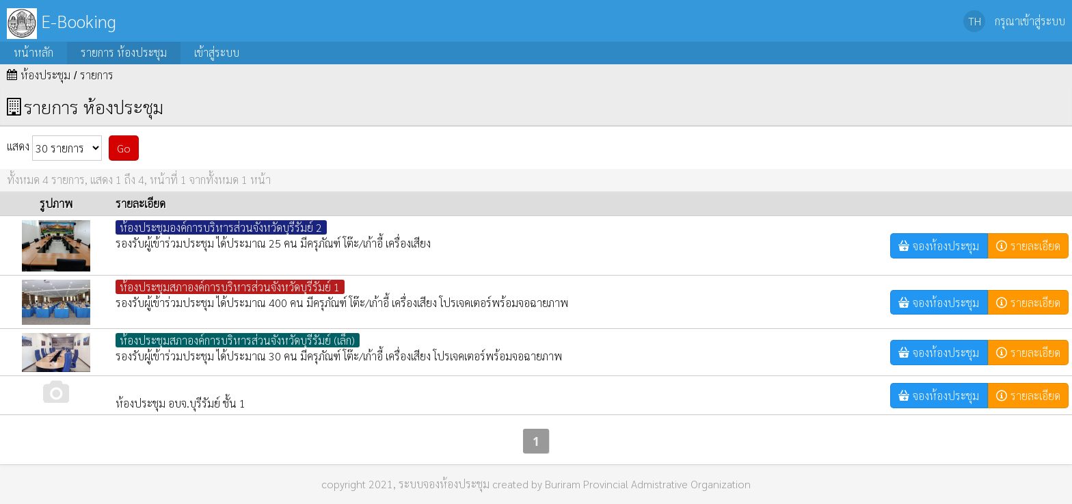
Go (124, 148)
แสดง (54, 148)
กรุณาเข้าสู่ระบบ (1030, 21)
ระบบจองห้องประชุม (444, 484)
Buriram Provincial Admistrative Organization (648, 484)
